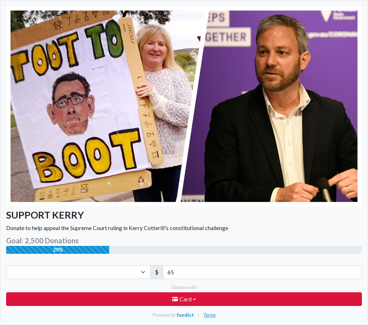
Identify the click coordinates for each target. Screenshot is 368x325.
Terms (209, 315)
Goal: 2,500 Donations (42, 240)
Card (182, 299)
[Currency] (78, 272)
